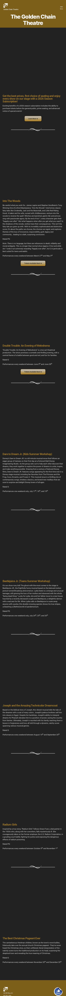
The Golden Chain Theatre (19, 991)
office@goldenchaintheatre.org (13, 973)
